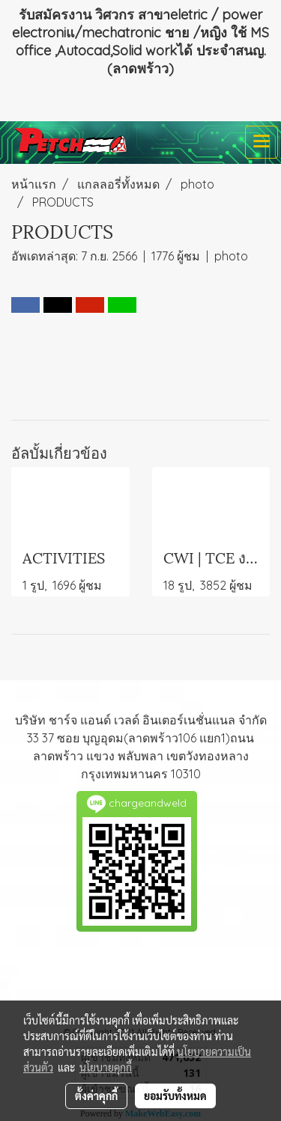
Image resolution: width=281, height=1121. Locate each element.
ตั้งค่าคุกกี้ (96, 1095)
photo (231, 255)
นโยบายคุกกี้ (105, 1067)
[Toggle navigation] (261, 142)
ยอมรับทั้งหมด (175, 1095)
